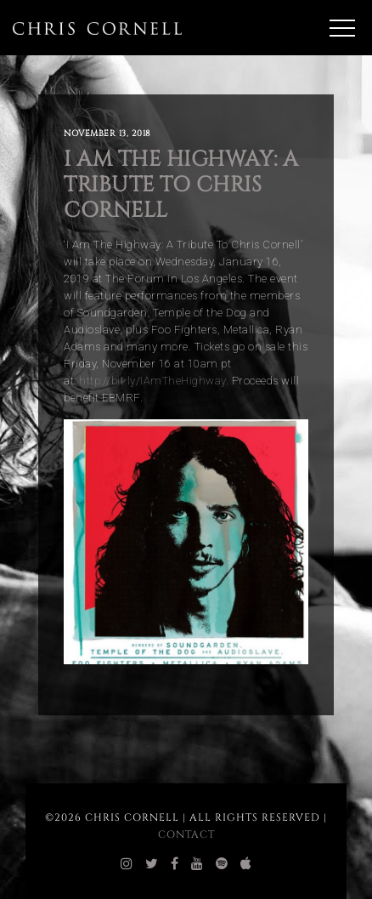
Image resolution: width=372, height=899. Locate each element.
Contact (186, 834)
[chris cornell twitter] (152, 864)
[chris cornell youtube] (197, 864)
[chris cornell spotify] (222, 864)
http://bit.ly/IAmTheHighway (152, 380)
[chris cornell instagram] (127, 864)
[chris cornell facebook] (175, 864)
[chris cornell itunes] (246, 864)
